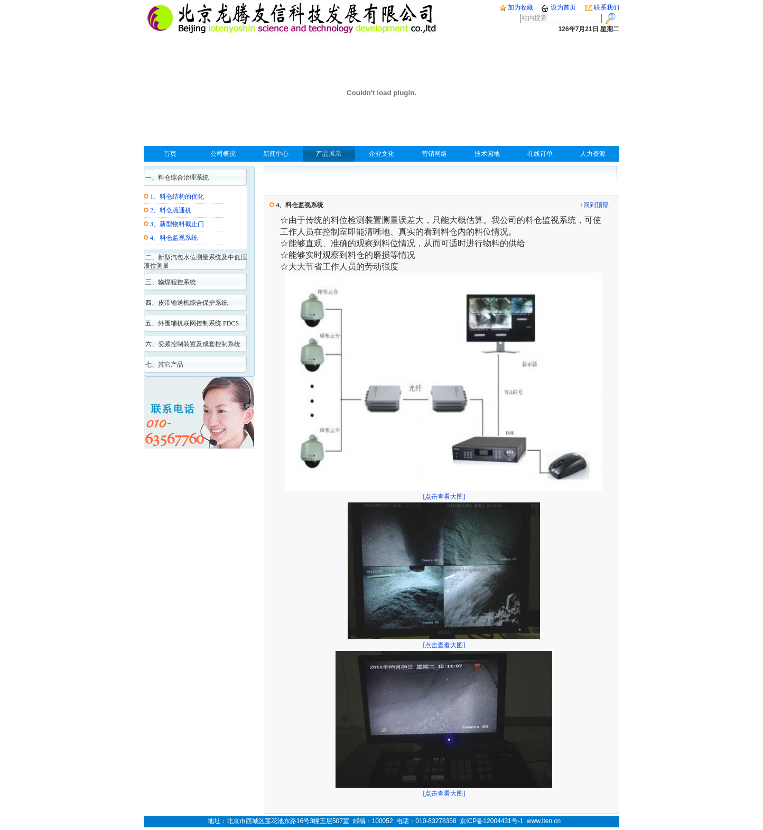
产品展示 (328, 153)
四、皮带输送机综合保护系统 (186, 302)
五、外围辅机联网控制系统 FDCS (191, 323)
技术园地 (487, 153)
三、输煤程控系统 (170, 282)
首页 (170, 153)
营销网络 (434, 153)
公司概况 (223, 153)
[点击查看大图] (443, 492)
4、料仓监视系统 (174, 237)
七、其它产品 (163, 364)
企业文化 (381, 153)
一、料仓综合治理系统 (176, 177)
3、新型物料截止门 (177, 224)
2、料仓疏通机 (170, 210)
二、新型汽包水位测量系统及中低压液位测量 (195, 261)
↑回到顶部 (594, 205)
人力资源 (593, 153)
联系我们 (602, 7)
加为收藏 (516, 7)
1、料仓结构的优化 (177, 196)
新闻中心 (276, 153)
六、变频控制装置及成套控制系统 (192, 344)
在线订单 (540, 153)
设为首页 (558, 7)
